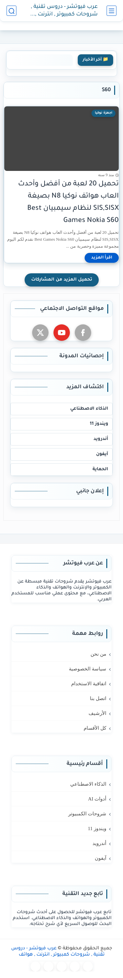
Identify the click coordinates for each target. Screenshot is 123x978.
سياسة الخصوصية (87, 668)
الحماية (100, 469)
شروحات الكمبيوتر (87, 813)
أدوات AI (97, 798)
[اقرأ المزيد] (102, 258)
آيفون (102, 454)
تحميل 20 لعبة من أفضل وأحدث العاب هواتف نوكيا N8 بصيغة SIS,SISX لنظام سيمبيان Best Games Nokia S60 (68, 202)
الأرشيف (97, 713)
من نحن (98, 654)
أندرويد (100, 439)
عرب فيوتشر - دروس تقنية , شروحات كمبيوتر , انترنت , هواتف (64, 11)
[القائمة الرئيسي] (111, 11)
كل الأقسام (95, 728)
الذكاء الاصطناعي (89, 408)
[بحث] (11, 11)
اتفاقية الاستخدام (88, 683)
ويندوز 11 (99, 423)
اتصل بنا (98, 698)
